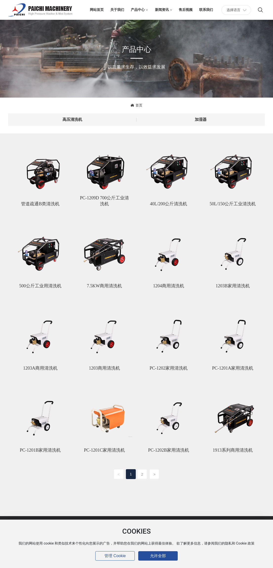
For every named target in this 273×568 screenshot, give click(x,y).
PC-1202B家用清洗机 (168, 450)
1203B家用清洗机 (233, 285)
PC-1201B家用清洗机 (40, 450)
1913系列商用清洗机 (233, 450)
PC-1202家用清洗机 (169, 368)
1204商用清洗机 (168, 285)
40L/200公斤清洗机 (168, 203)
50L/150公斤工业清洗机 (233, 203)
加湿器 (201, 119)
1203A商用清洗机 (40, 368)
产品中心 (136, 49)
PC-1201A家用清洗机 (232, 368)
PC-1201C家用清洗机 (104, 450)
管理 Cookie (115, 556)
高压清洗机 (72, 119)
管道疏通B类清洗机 (40, 203)
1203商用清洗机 (104, 368)
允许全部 (158, 556)
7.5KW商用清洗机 (104, 285)
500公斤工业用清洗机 (40, 285)
